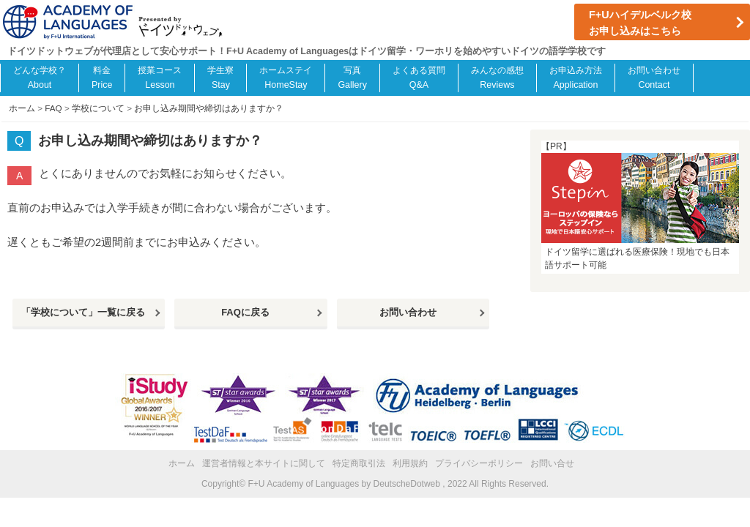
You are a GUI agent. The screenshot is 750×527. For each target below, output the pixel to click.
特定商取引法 (359, 463)
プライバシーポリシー (479, 463)
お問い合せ (552, 463)
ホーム (181, 463)
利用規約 (410, 463)
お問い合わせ (408, 312)
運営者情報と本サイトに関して (263, 463)
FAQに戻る (245, 312)
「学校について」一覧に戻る (83, 312)
